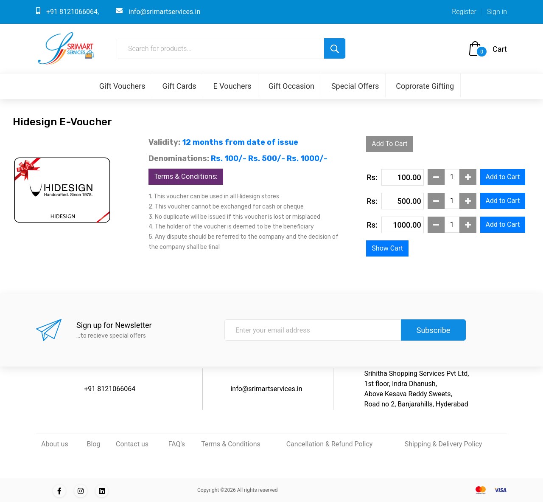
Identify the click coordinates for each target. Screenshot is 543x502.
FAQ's (176, 444)
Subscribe (434, 330)
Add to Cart (503, 177)
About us (54, 444)
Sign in (497, 12)
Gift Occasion (291, 86)
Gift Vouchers (122, 86)
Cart (500, 49)
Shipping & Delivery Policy (443, 444)
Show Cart (387, 248)
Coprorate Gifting (425, 86)
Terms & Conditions (230, 444)
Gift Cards (179, 86)
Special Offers (355, 86)
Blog (93, 444)
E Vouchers (232, 86)
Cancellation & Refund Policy (329, 444)
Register (464, 12)
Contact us (132, 444)
